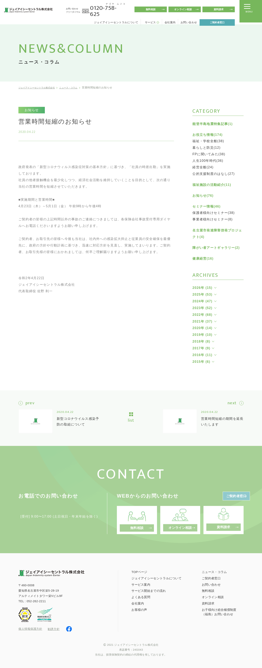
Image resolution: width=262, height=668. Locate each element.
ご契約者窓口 (217, 22)
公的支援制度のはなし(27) (213, 173)
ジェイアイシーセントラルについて (116, 22)
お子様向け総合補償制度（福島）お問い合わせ (219, 611)
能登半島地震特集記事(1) (212, 124)
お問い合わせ (189, 22)
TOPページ (139, 571)
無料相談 (151, 9)
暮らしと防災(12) (206, 147)
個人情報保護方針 (30, 628)
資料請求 (219, 9)
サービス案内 (140, 584)
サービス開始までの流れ (148, 590)
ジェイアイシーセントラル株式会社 (40, 87)
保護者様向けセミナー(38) (213, 212)
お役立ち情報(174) (207, 134)
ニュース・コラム (79, 87)
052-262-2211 (36, 600)
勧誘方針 (54, 628)
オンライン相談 (183, 9)
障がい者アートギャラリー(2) (216, 247)
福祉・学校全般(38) (208, 141)
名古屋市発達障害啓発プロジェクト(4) (217, 234)
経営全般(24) (202, 167)
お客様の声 (139, 609)
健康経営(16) (202, 258)
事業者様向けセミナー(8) (212, 219)
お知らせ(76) (202, 195)
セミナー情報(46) (206, 206)
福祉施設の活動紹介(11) (211, 185)
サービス (150, 22)
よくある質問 (140, 596)
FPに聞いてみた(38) (208, 154)
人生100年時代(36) (207, 160)
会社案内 (170, 22)
